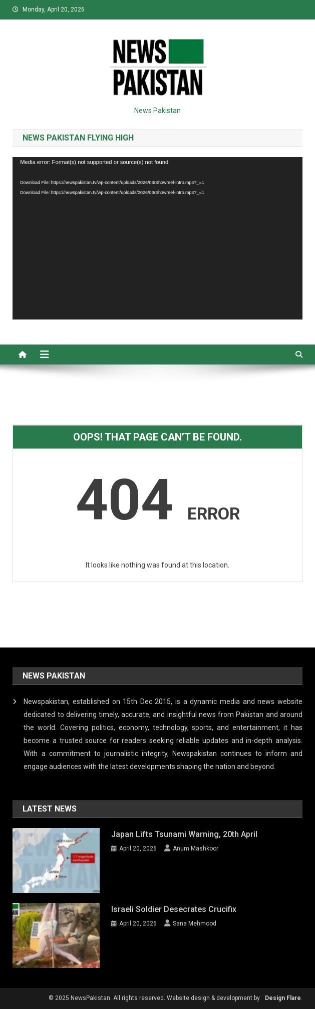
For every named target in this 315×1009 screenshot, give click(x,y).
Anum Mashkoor (195, 848)
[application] (157, 238)
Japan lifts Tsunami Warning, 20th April (184, 834)
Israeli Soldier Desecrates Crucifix (173, 909)
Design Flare (283, 998)
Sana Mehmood (194, 923)
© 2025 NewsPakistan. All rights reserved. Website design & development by (154, 998)
